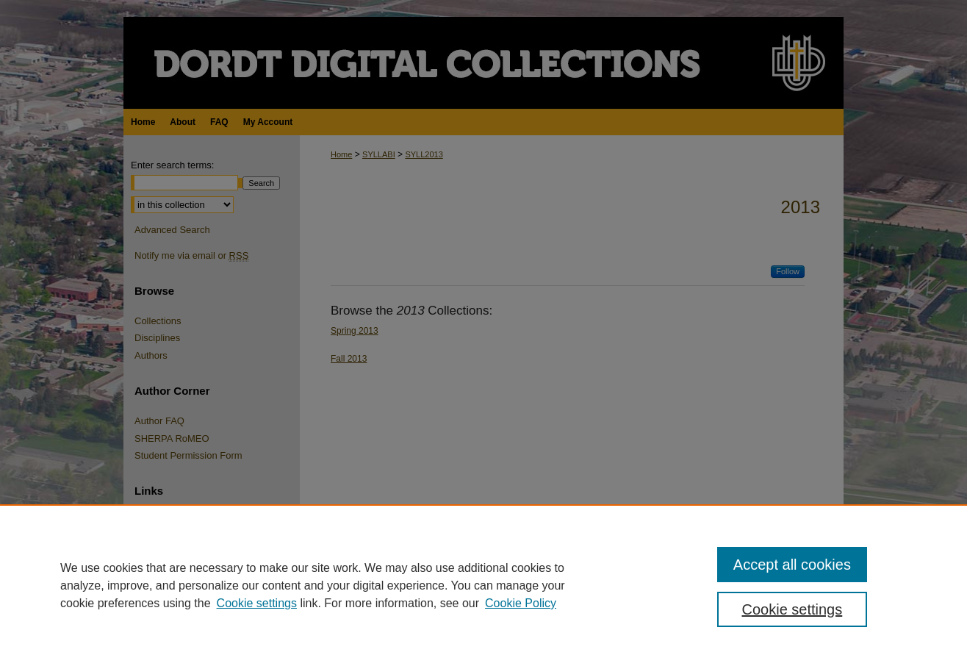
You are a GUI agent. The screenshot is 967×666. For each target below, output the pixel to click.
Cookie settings (257, 603)
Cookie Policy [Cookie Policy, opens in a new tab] (520, 603)
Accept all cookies (792, 564)
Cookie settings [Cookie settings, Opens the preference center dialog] (792, 609)
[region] (483, 585)
